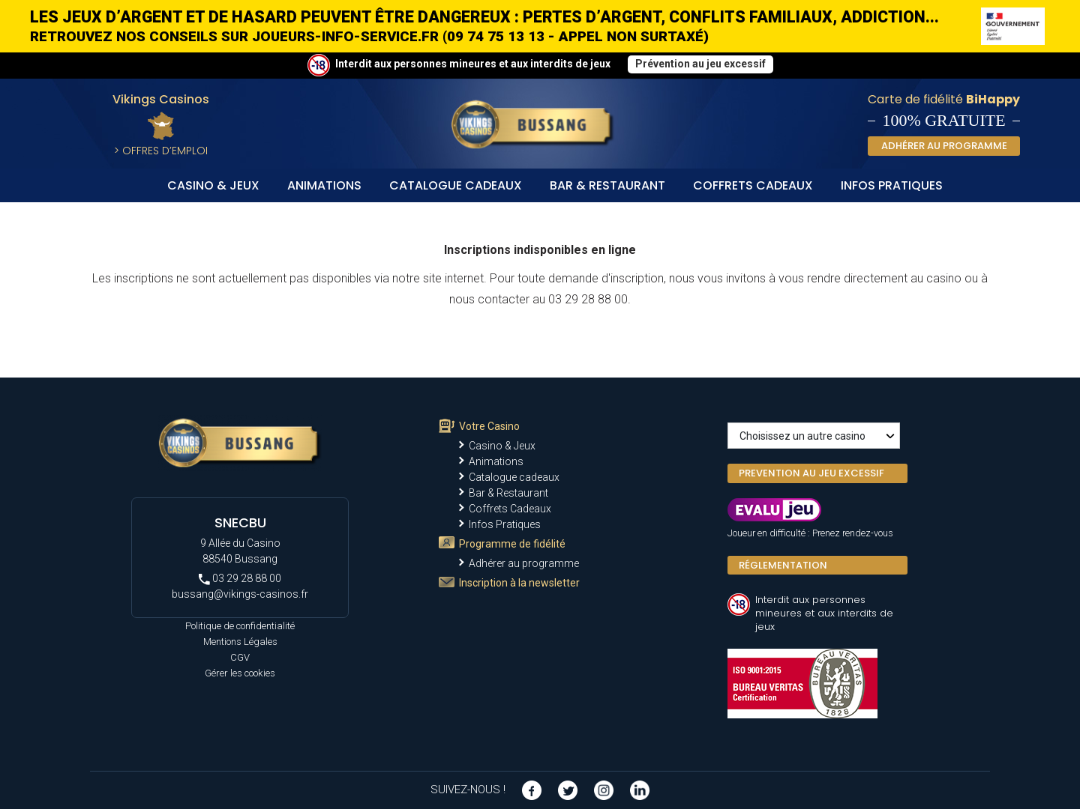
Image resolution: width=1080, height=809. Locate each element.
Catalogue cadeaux (455, 185)
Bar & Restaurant (607, 185)
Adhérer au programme (524, 563)
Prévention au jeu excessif (700, 64)
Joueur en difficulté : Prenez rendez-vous (810, 533)
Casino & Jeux (213, 185)
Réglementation (783, 565)
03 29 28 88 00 (240, 578)
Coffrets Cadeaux (753, 185)
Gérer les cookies (240, 673)
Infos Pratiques (892, 185)
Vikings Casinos (160, 99)
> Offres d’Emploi (161, 150)
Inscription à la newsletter (519, 583)
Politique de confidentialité (240, 625)
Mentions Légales (240, 641)
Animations (324, 185)
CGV (240, 657)
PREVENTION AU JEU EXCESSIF (811, 473)
